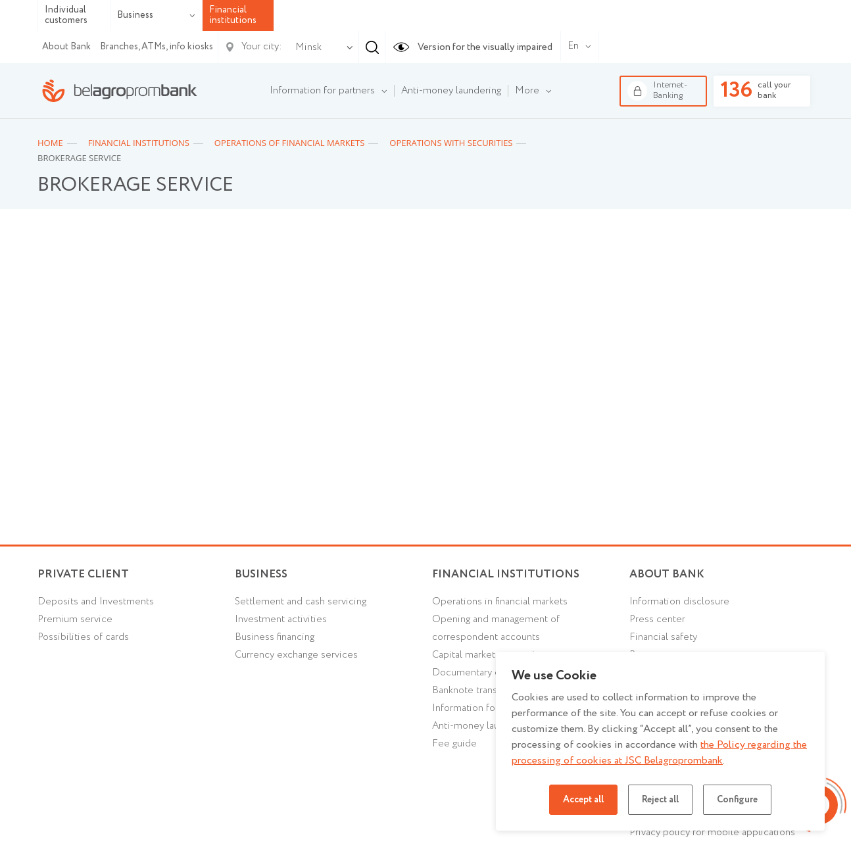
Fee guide (454, 744)
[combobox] (306, 47)
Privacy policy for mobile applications (712, 832)
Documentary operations (487, 673)
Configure (737, 799)
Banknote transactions (480, 690)
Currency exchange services (296, 655)
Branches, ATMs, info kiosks (156, 46)
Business (156, 15)
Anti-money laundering (482, 726)
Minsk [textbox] (308, 47)
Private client (83, 574)
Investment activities (281, 619)
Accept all (583, 799)
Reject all (660, 799)
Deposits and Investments (95, 602)
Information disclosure (679, 602)
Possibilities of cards (83, 637)
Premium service (74, 619)
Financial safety (663, 637)
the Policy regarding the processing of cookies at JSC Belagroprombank (659, 752)
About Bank (66, 46)
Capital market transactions (491, 655)
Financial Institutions (505, 574)
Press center (657, 619)
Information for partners (484, 708)
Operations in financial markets (500, 602)
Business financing (274, 637)
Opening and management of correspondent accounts (496, 628)
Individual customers (66, 15)
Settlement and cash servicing (300, 602)
